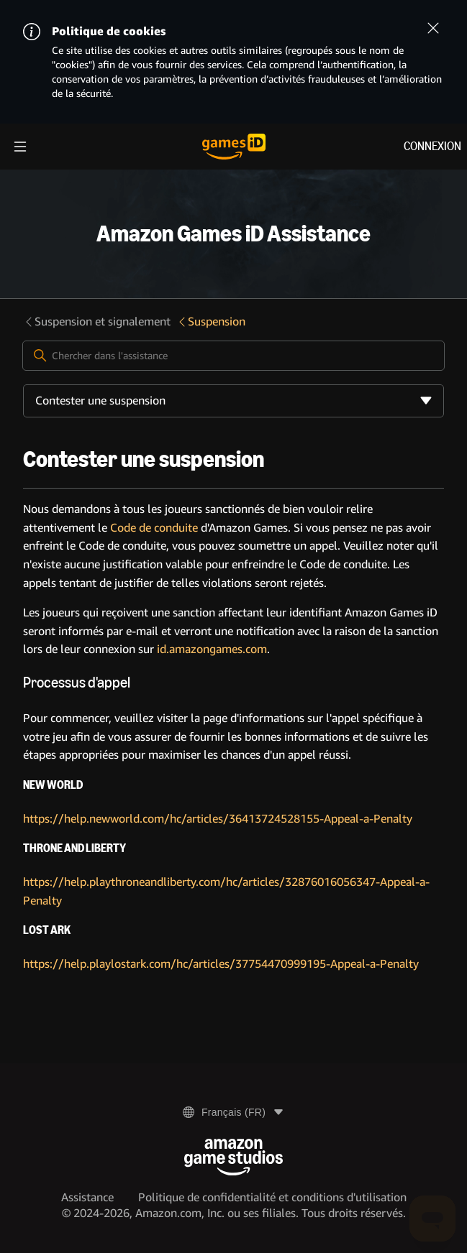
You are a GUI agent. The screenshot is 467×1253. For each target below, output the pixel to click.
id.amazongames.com (212, 649)
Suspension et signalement (97, 321)
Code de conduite (154, 527)
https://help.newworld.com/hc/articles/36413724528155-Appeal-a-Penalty (217, 818)
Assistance (87, 1197)
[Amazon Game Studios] (233, 1157)
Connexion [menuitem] (432, 146)
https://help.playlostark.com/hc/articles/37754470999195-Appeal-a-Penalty (221, 963)
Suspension (210, 321)
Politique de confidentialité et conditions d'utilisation (272, 1197)
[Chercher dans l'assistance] (233, 355)
